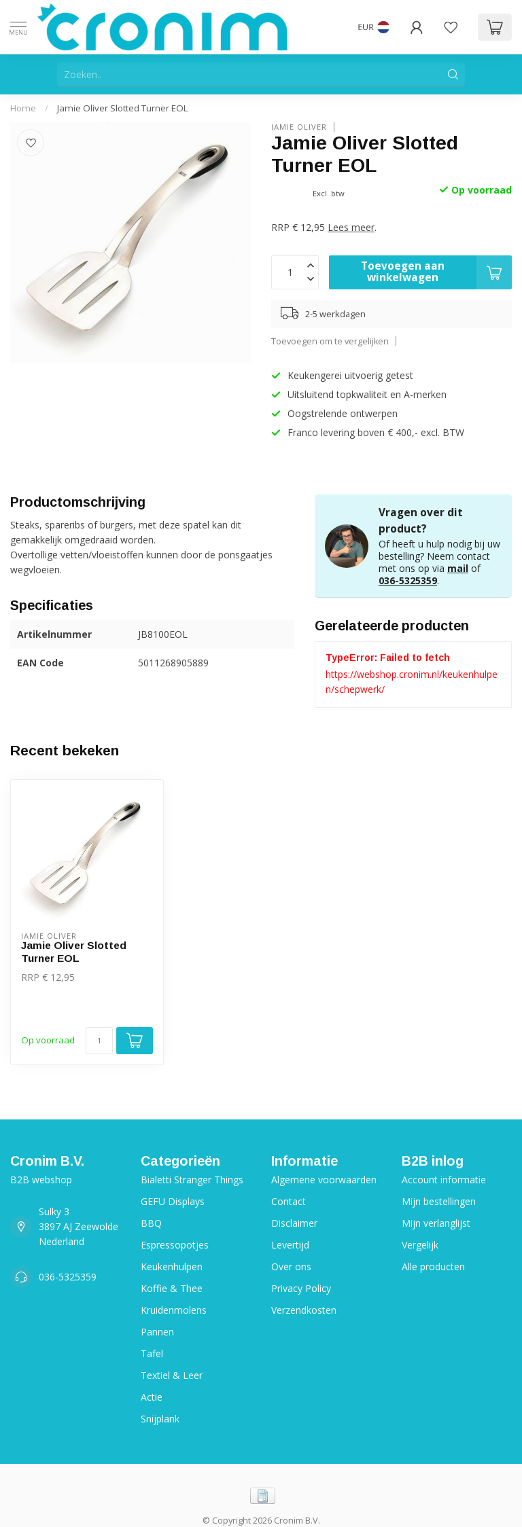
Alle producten (433, 1266)
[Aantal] (99, 1040)
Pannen (157, 1331)
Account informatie (444, 1179)
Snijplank (160, 1418)
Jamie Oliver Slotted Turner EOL (122, 108)
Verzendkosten (303, 1310)
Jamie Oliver (299, 126)
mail (457, 568)
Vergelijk (420, 1244)
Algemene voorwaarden (324, 1179)
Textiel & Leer (172, 1375)
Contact (288, 1201)
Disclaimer (294, 1223)
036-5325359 (408, 580)
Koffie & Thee (172, 1288)
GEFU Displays (173, 1201)
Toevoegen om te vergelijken (330, 341)
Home (23, 108)
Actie (151, 1396)
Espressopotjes (175, 1244)
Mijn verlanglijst (436, 1223)
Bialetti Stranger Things (192, 1179)
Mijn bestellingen (439, 1201)
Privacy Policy (301, 1288)
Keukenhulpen (172, 1266)
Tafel (152, 1353)
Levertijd (290, 1244)
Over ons (291, 1266)
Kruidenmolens (174, 1310)
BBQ (151, 1223)
